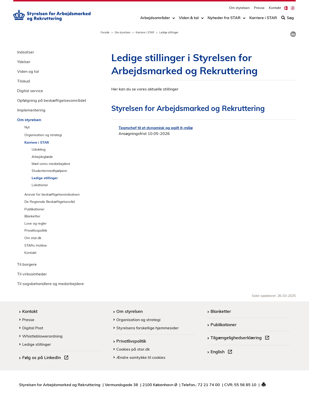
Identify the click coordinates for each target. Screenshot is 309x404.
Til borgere (27, 264)
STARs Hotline (35, 245)
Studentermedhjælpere (49, 171)
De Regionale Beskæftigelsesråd (49, 201)
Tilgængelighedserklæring (241, 338)
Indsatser (25, 52)
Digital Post (32, 327)
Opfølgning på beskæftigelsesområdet (51, 100)
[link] (293, 34)
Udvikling (38, 149)
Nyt (27, 127)
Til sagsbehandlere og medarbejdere (50, 283)
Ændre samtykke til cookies (140, 357)
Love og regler (35, 223)
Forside (105, 32)
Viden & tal (189, 18)
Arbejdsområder (155, 18)
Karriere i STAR (263, 18)
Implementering (31, 110)
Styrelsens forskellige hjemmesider (147, 327)
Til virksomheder (32, 274)
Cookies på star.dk (133, 349)
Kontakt (275, 9)
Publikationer (34, 209)
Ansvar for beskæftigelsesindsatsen (52, 194)
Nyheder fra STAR (224, 18)
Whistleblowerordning (42, 336)
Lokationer (40, 185)
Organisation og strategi (43, 135)
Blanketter (32, 216)
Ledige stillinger (45, 178)
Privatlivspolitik (35, 230)
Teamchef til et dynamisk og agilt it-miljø (156, 127)
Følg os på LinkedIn (46, 358)
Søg (287, 18)
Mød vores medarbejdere (51, 164)
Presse (259, 9)
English (222, 352)
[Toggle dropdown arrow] (173, 18)
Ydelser (23, 61)
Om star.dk (32, 238)
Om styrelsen (239, 9)
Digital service (30, 90)
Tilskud (23, 81)
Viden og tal (28, 71)
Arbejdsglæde (42, 156)
